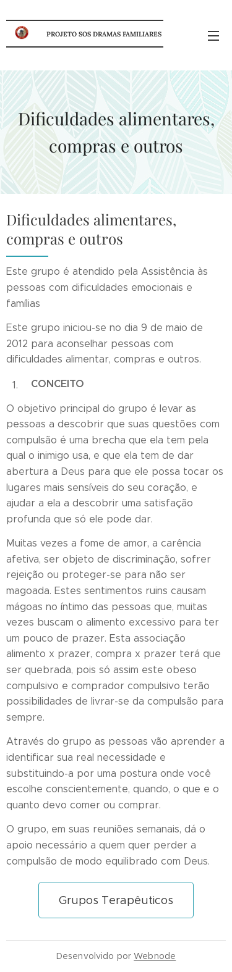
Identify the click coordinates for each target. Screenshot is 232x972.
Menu (213, 35)
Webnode (155, 956)
